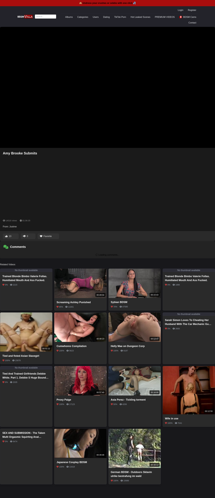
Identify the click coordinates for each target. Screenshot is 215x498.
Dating (106, 17)
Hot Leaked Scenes (140, 17)
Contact (192, 22)
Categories (82, 17)
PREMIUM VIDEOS (165, 17)
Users (96, 17)
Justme (13, 226)
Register (192, 10)
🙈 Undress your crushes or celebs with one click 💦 (107, 3)
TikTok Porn (120, 17)
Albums (69, 17)
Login (180, 10)
